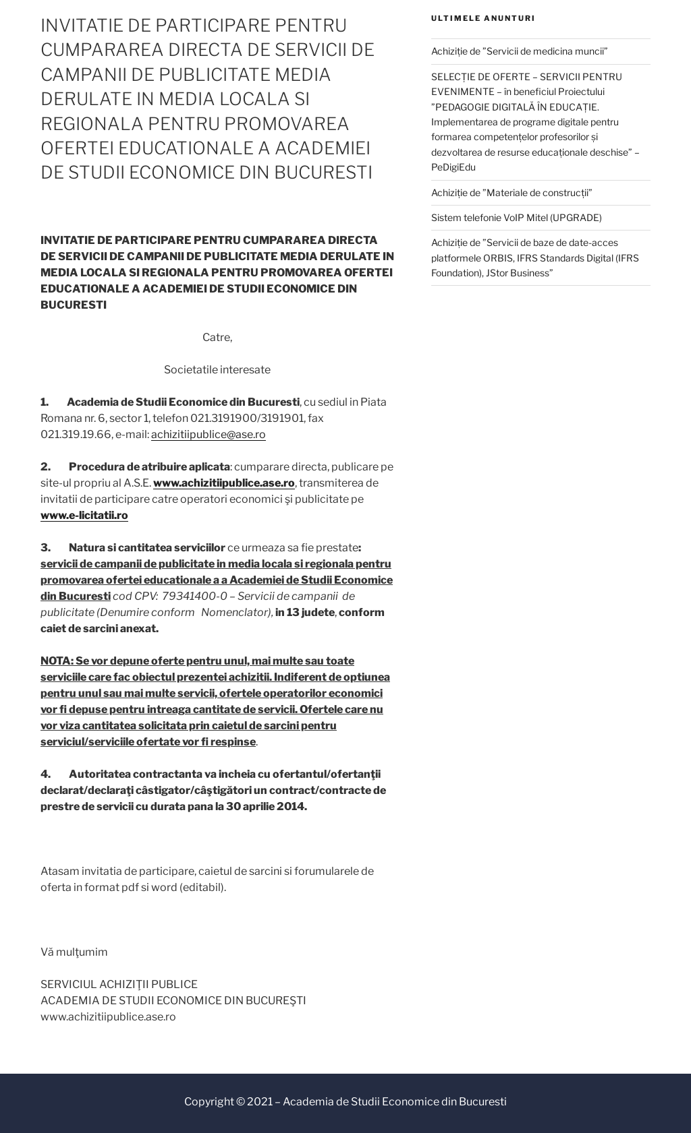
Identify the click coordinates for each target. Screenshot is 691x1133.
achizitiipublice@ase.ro (208, 434)
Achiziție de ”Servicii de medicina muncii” (519, 51)
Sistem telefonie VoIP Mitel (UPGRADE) (516, 217)
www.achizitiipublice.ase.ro (224, 483)
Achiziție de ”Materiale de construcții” (511, 192)
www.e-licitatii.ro (84, 515)
